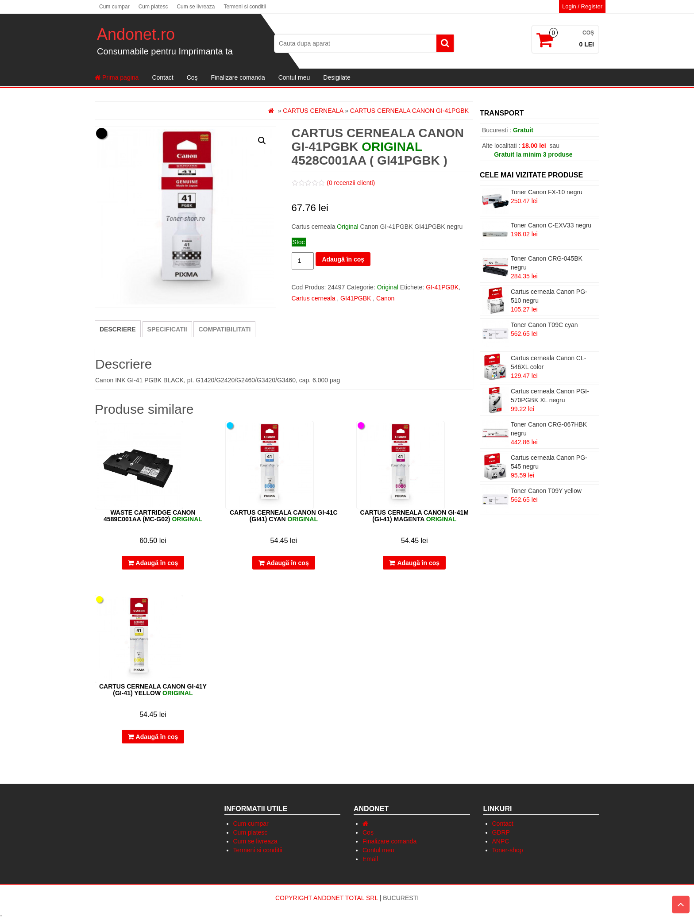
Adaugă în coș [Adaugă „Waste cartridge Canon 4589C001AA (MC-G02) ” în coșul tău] (157, 562)
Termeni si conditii (245, 7)
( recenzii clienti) (351, 182)
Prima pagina (117, 77)
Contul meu (294, 77)
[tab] (118, 328)
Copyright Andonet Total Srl (327, 897)
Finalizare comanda (238, 77)
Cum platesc (153, 7)
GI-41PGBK (442, 287)
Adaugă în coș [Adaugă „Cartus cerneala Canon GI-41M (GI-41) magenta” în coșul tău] (418, 562)
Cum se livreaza (196, 7)
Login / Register (582, 6)
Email (370, 858)
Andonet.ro (136, 34)
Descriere (118, 329)
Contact (162, 77)
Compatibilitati (224, 329)
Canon (385, 298)
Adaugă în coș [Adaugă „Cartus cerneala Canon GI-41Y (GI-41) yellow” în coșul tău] (157, 736)
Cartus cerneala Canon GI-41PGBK (409, 110)
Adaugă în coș (343, 259)
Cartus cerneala (313, 110)
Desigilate (336, 77)
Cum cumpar (114, 7)
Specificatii (167, 329)
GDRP (501, 832)
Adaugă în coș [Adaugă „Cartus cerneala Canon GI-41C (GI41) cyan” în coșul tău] (287, 562)
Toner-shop (507, 850)
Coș (192, 77)
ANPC (500, 841)
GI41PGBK (355, 298)
